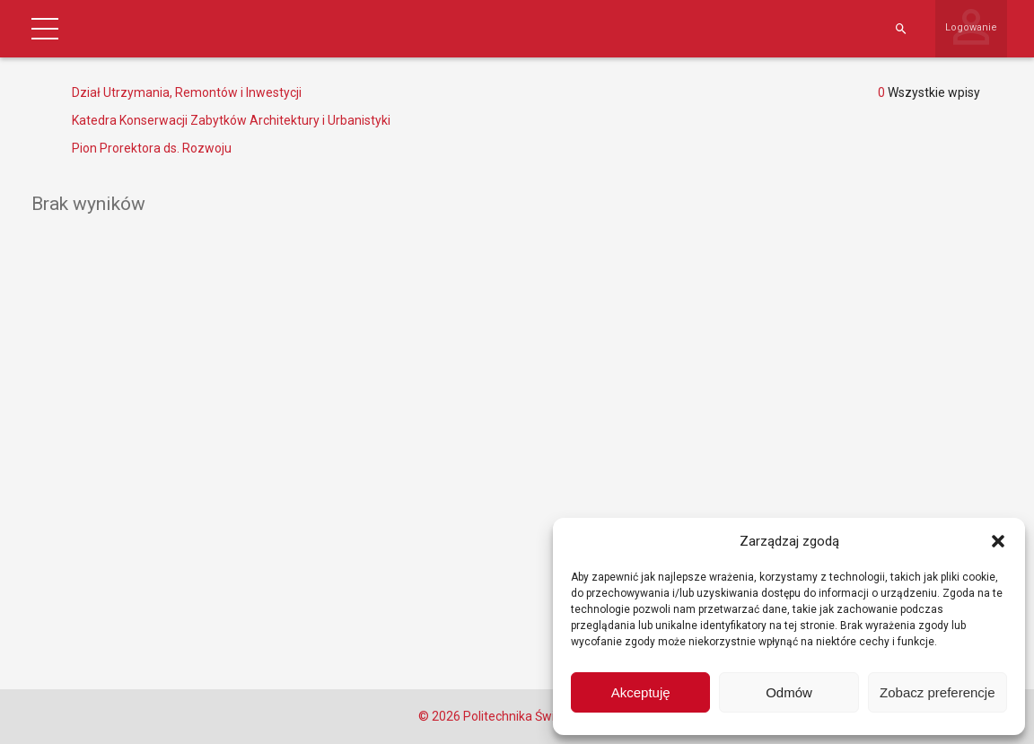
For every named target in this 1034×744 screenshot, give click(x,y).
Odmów (789, 692)
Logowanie (971, 27)
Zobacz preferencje (937, 692)
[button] (998, 541)
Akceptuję (640, 692)
